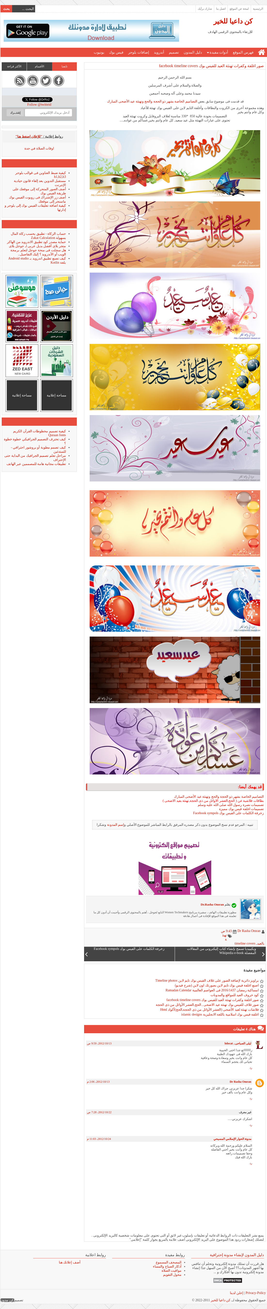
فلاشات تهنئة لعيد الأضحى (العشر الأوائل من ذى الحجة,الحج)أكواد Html (209, 1009)
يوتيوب (99, 52)
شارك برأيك (204, 8)
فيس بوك (116, 52)
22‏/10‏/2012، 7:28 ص (99, 1112)
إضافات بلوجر (138, 52)
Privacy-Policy (255, 1293)
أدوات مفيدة (218, 52)
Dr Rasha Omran (240, 1081)
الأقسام (39, 66)
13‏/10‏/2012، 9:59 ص (99, 1043)
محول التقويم (172, 1275)
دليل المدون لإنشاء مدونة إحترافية (237, 1255)
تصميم (174, 52)
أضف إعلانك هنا (69, 1262)
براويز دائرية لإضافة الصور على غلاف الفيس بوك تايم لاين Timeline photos (207, 980)
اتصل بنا (220, 8)
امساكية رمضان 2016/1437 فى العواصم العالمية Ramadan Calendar (212, 990)
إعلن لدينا (236, 1293)
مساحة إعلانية (56, 395)
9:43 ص (226, 931)
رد (250, 1067)
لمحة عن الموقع (239, 8)
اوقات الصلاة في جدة (39, 148)
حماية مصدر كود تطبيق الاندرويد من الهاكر (36, 242)
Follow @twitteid (39, 104)
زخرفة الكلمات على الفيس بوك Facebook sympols (228, 813)
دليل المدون (192, 52)
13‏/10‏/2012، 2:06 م (98, 1081)
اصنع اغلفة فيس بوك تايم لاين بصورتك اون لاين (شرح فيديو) (217, 985)
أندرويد (159, 52)
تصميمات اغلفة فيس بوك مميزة (241, 809)
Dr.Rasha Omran (212, 904)
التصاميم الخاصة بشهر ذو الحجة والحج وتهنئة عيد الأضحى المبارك (152, 101)
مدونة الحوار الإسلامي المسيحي (232, 1139)
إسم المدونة (115, 825)
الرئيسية (258, 8)
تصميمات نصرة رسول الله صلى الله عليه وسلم (230, 805)
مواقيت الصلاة (171, 1270)
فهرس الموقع (243, 52)
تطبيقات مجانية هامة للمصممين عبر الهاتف (36, 464)
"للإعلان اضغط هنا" (28, 136)
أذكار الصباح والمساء (167, 1266)
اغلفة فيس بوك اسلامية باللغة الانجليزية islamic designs (220, 1014)
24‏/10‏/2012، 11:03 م (99, 1139)
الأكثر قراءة (14, 66)
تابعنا (64, 66)
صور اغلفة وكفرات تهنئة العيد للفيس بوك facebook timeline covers (211, 66)
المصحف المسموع (168, 1262)
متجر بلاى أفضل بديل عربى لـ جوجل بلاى (37, 246)
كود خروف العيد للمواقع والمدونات (234, 995)
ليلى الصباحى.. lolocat (237, 1043)
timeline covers (244, 943)
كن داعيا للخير (232, 21)
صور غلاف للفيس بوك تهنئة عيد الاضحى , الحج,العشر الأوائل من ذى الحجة (207, 1005)
